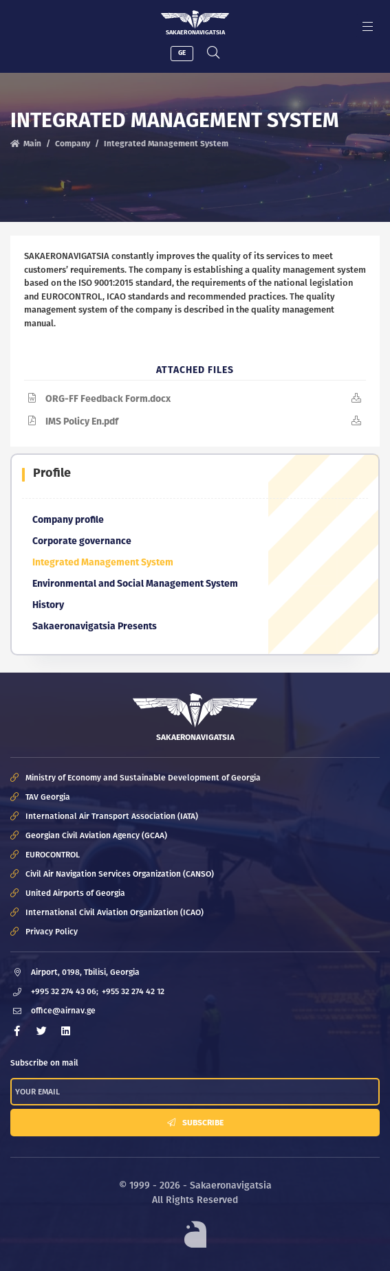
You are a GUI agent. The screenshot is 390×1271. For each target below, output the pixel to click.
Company (72, 143)
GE (182, 53)
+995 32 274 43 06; (64, 991)
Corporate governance (81, 541)
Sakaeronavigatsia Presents (94, 626)
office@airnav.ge (63, 1010)
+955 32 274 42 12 (133, 991)
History (48, 605)
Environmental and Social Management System (135, 583)
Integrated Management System (102, 562)
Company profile (68, 520)
